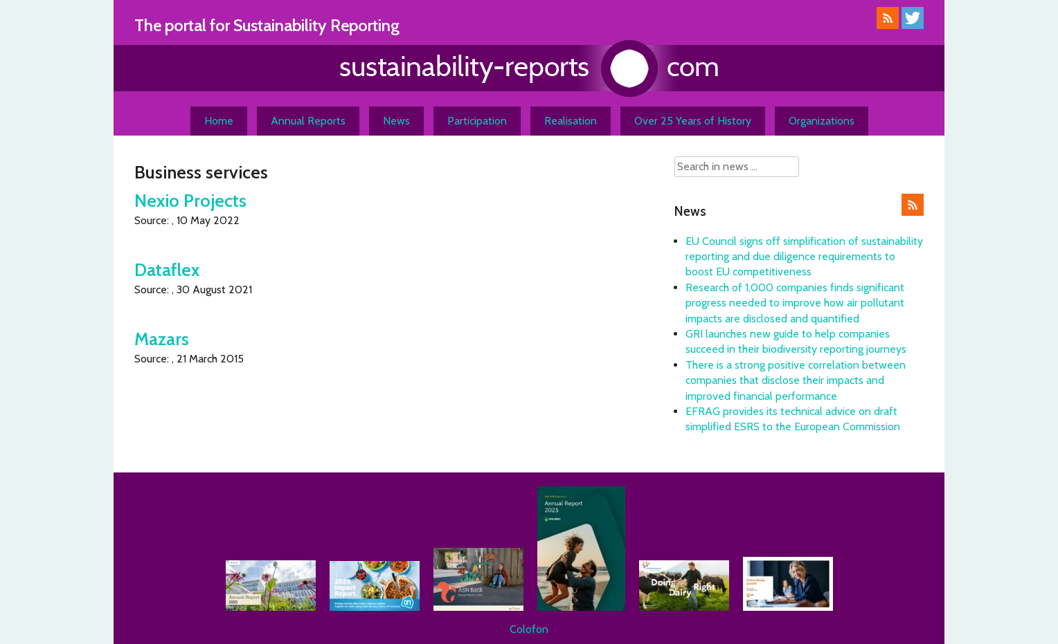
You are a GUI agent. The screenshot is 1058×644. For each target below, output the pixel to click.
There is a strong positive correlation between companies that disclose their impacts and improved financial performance (795, 380)
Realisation (570, 120)
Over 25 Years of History (692, 120)
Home (218, 120)
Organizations (821, 120)
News (396, 120)
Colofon (529, 629)
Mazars (161, 338)
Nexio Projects (190, 200)
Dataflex (166, 269)
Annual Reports (308, 120)
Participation (477, 120)
